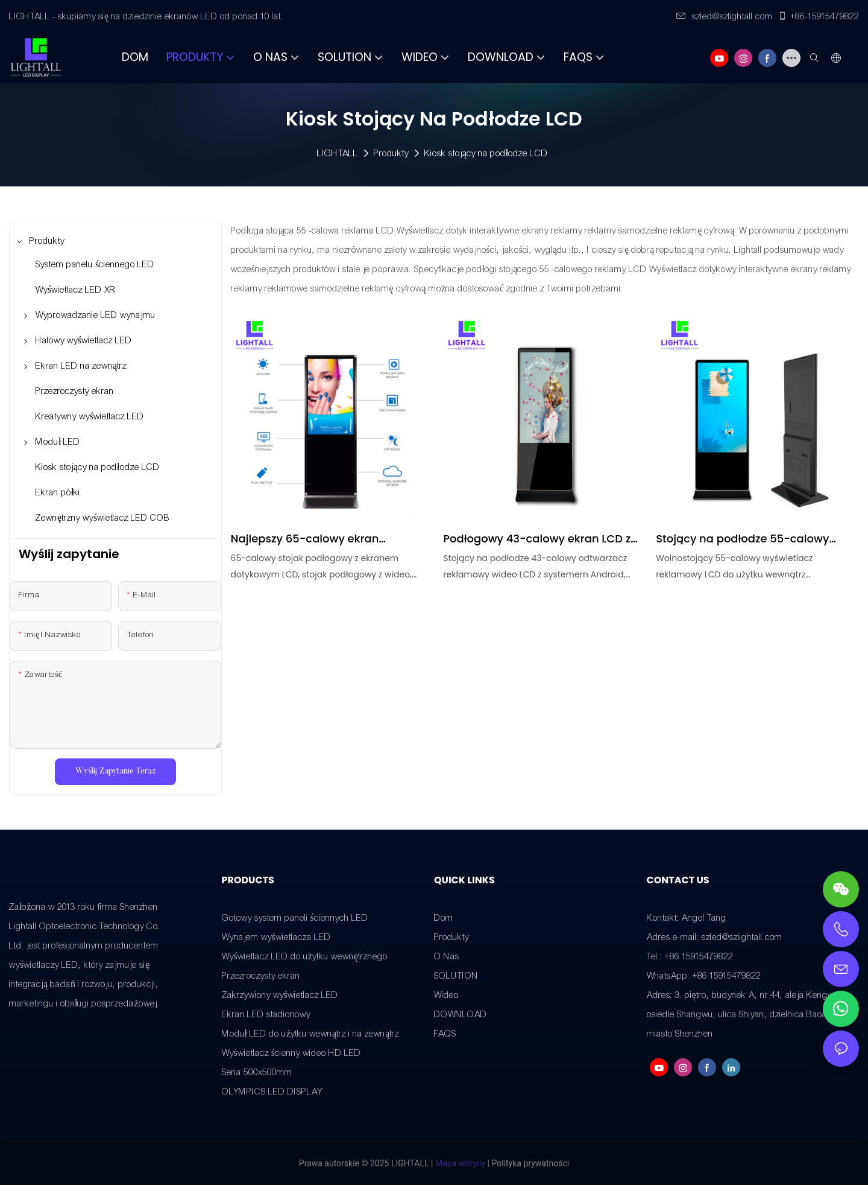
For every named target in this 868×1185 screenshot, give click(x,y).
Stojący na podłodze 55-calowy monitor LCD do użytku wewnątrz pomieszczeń (745, 539)
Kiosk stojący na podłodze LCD (486, 153)
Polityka (506, 1163)
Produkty (391, 153)
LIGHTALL (337, 153)
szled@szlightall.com (724, 16)
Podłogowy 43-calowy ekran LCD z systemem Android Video (537, 539)
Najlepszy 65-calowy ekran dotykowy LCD (305, 539)
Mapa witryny (460, 1163)
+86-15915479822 (818, 16)
